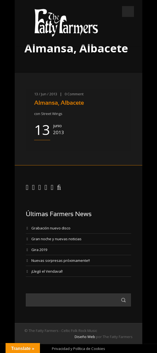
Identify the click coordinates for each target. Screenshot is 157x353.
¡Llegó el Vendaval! (47, 271)
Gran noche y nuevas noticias (56, 238)
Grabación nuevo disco (50, 228)
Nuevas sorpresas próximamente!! (60, 260)
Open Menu (128, 11)
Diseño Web (85, 336)
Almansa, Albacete (59, 102)
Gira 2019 (39, 249)
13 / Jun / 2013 (45, 93)
